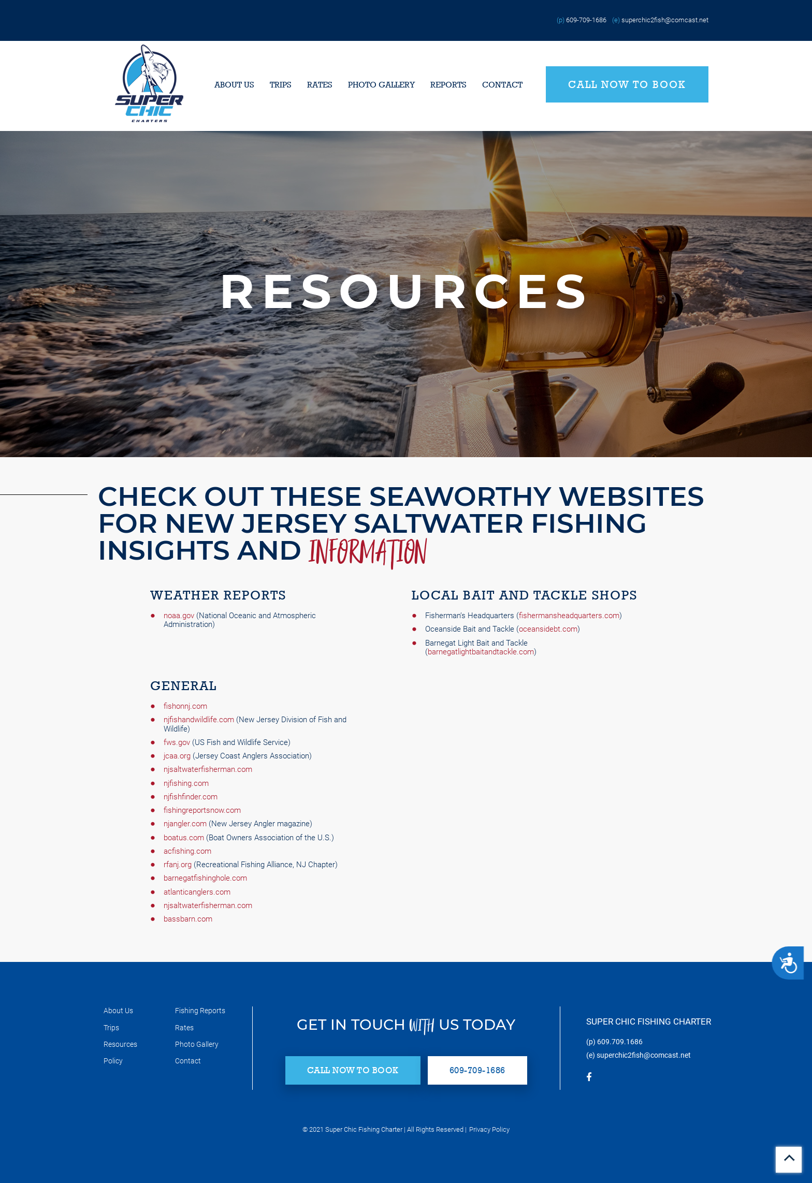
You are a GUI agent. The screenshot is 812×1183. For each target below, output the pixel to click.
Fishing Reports (200, 1010)
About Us (234, 85)
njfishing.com (186, 783)
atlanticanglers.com (197, 892)
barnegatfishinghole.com (205, 878)
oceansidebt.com (548, 629)
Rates (319, 85)
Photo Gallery (381, 85)
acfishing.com (187, 851)
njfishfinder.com (191, 796)
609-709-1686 (586, 20)
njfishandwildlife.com (199, 719)
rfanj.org (178, 864)
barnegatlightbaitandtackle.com (481, 651)
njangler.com (185, 823)
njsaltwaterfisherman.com (208, 769)
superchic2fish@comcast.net (664, 20)
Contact (502, 85)
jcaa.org (177, 756)
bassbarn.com (188, 919)
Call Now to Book (627, 84)
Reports (448, 85)
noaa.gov (179, 615)
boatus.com (184, 837)
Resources (120, 1044)
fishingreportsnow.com (202, 810)
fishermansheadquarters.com (569, 615)
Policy (113, 1061)
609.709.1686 (620, 1042)
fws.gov (177, 742)
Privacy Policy (489, 1129)
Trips (281, 85)
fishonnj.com (185, 706)
